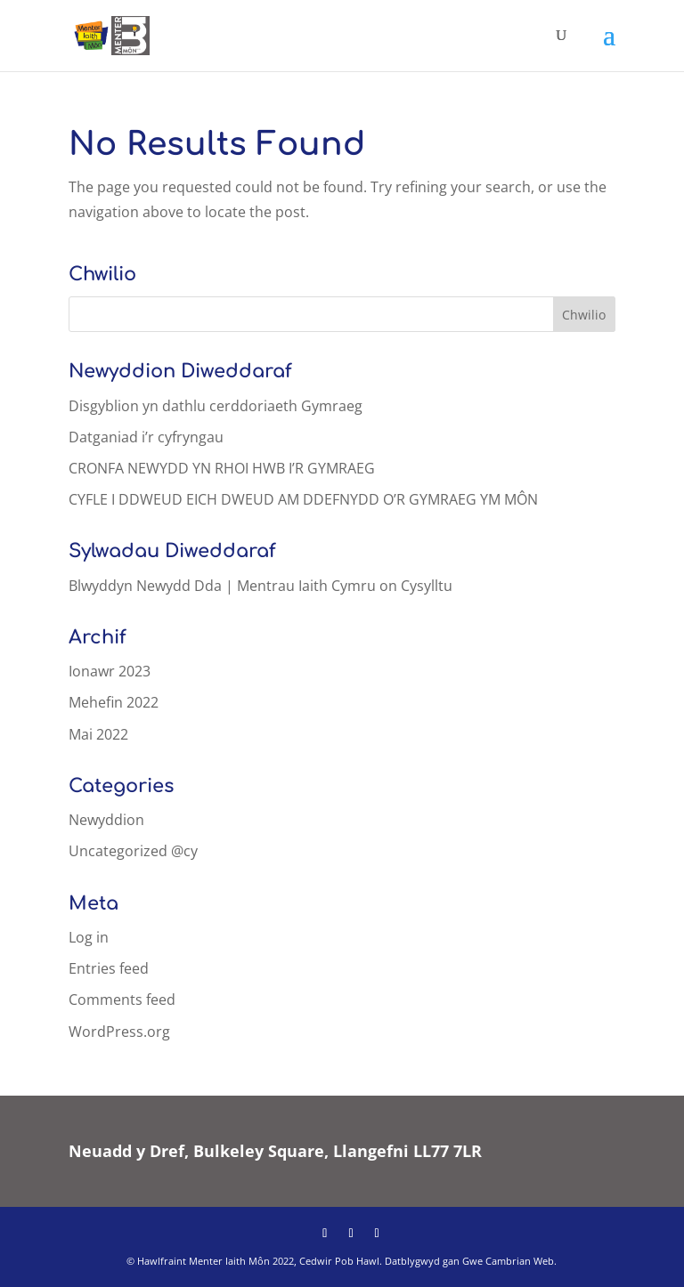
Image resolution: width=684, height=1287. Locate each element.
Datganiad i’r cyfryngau (146, 437)
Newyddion (106, 820)
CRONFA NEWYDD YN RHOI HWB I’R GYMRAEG (222, 468)
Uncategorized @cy (133, 851)
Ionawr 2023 (110, 671)
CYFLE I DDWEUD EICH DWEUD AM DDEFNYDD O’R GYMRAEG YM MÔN (303, 499)
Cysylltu (426, 585)
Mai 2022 (98, 734)
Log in (89, 937)
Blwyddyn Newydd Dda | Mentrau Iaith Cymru (222, 585)
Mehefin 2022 (114, 702)
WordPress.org (119, 1031)
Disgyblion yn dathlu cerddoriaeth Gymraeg (215, 406)
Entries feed (109, 968)
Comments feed (122, 999)
